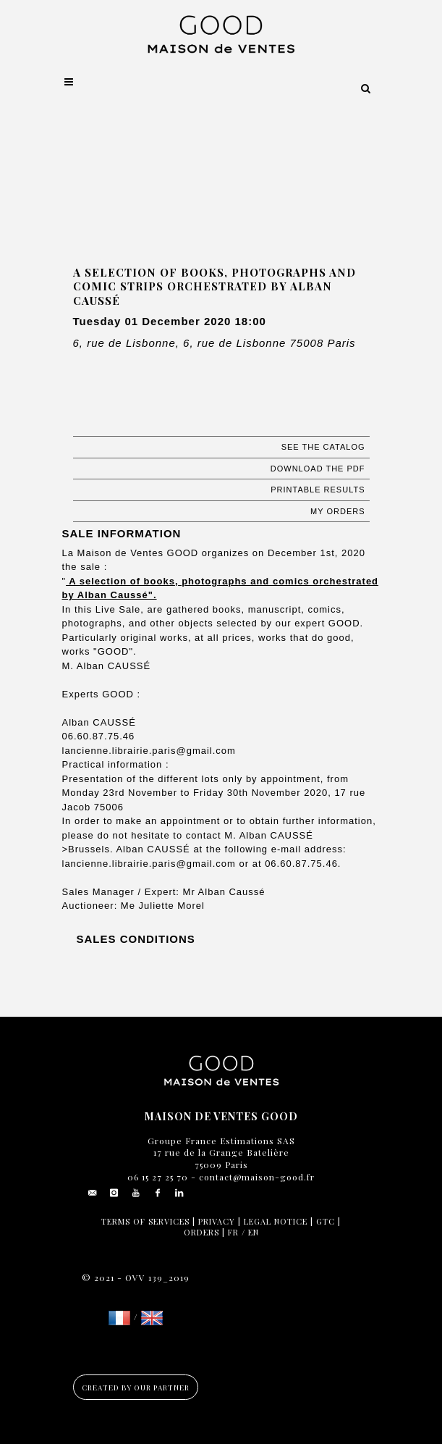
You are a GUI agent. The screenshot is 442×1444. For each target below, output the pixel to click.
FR (233, 1232)
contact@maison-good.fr (255, 1177)
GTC (325, 1221)
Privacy (216, 1221)
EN (253, 1232)
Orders (201, 1232)
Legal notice (275, 1221)
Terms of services (145, 1221)
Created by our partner (136, 1387)
